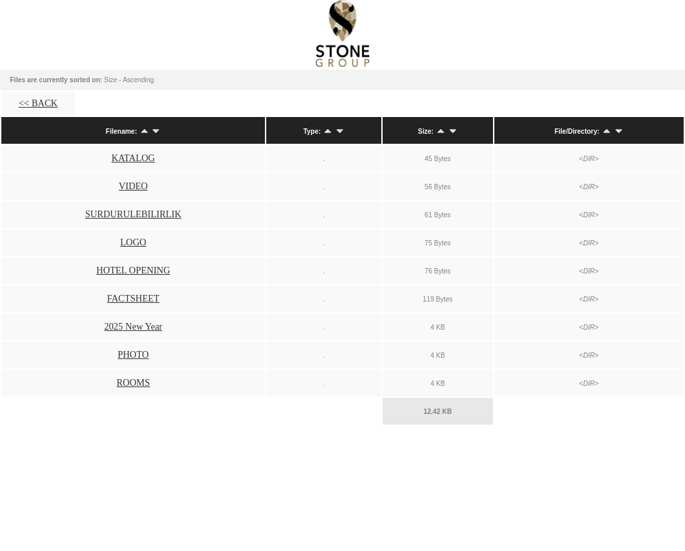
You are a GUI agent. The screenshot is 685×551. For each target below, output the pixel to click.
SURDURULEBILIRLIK (133, 214)
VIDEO (133, 186)
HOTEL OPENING (133, 270)
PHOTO (133, 355)
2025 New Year (133, 327)
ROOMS (133, 383)
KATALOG (133, 158)
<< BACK (38, 103)
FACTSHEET (133, 299)
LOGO (133, 242)
